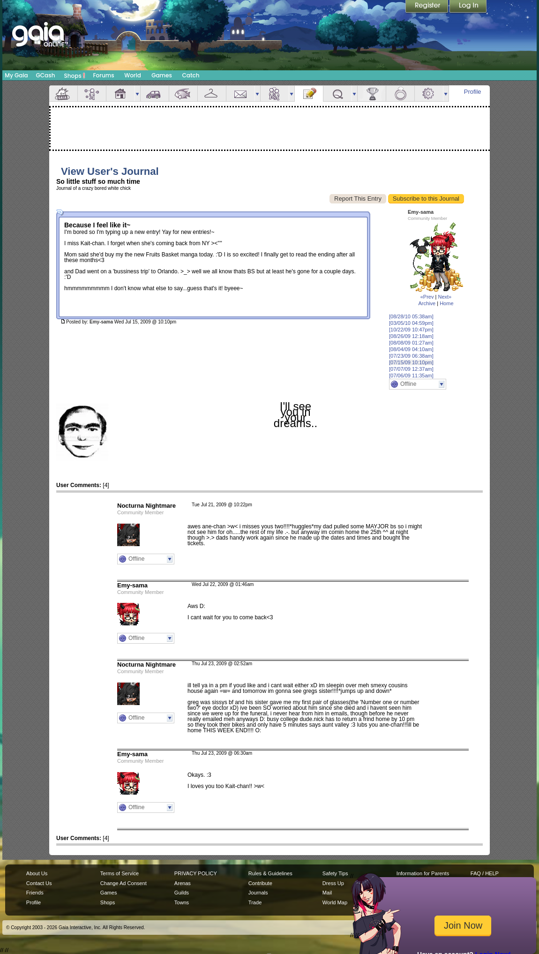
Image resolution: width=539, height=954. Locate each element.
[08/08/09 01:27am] (411, 343)
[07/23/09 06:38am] (411, 356)
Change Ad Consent (123, 883)
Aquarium (183, 93)
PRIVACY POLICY (195, 873)
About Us (36, 873)
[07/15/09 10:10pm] (411, 362)
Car (155, 93)
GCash (45, 75)
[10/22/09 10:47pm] (411, 329)
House (120, 93)
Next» (444, 297)
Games (161, 75)
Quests (337, 93)
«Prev (427, 297)
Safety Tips (335, 873)
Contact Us (39, 883)
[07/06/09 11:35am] (411, 375)
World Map (334, 902)
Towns (181, 902)
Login (468, 7)
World (132, 75)
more (137, 93)
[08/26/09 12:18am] (411, 336)
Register (427, 7)
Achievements (372, 93)
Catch (191, 75)
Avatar (92, 93)
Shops (74, 75)
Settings (429, 93)
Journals (258, 892)
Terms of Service (119, 873)
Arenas (182, 883)
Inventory (212, 93)
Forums (103, 75)
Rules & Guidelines (270, 873)
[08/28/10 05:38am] (411, 316)
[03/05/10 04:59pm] (411, 323)
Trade (255, 902)
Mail (240, 93)
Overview (63, 93)
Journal (309, 93)
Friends (275, 93)
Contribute (260, 883)
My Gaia (16, 75)
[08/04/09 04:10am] (411, 349)
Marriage (400, 93)
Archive (426, 303)
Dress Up (333, 883)
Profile (472, 91)
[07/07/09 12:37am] (411, 369)
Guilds (181, 892)
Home (446, 303)
